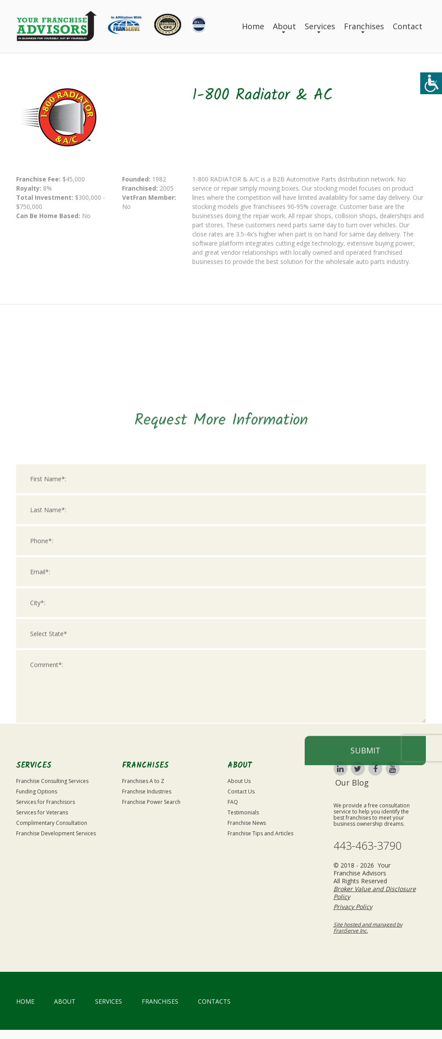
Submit (365, 859)
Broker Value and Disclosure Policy (374, 893)
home (25, 1001)
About (284, 26)
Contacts (214, 1001)
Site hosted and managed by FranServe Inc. (367, 927)
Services (320, 26)
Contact (407, 26)
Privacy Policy (352, 906)
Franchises (364, 26)
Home (253, 26)
